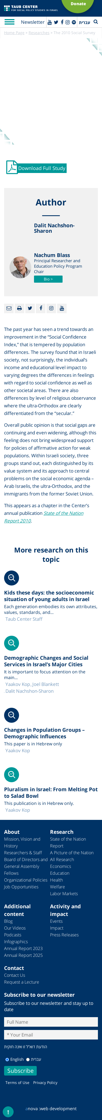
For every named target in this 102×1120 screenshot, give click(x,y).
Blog (8, 921)
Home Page (14, 32)
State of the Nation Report (68, 842)
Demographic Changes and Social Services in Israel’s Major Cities (46, 661)
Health (56, 880)
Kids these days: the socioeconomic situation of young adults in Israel (49, 596)
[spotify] (74, 22)
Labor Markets (64, 894)
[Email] (9, 308)
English (14, 1059)
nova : (32, 1109)
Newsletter (33, 22)
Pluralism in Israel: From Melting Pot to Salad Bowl (51, 792)
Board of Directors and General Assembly (26, 862)
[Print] (19, 308)
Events (56, 921)
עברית (33, 1059)
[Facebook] (62, 22)
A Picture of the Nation (72, 853)
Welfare (57, 887)
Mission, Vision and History (22, 842)
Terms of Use (17, 1082)
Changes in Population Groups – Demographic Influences (44, 733)
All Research (62, 859)
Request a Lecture (21, 982)
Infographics (16, 942)
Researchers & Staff (23, 853)
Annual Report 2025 (23, 955)
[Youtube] (50, 22)
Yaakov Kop (17, 684)
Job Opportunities (21, 887)
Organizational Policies (25, 880)
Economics (60, 866)
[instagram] (68, 22)
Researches (39, 32)
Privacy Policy (45, 1082)
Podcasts (12, 935)
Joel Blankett (45, 684)
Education (59, 873)
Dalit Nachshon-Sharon (29, 691)
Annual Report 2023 (23, 948)
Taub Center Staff (23, 619)
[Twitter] (56, 22)
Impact (56, 928)
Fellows (11, 873)
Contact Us (14, 975)
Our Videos (15, 928)
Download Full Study (41, 168)
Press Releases (64, 935)
